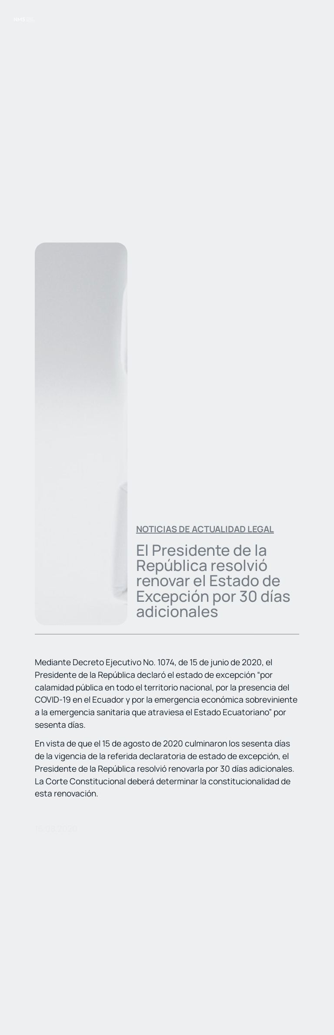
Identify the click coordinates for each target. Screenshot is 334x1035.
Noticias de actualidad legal (205, 529)
